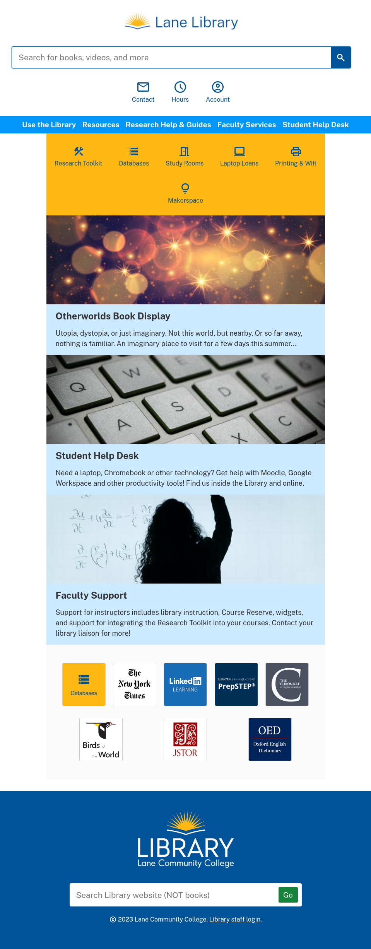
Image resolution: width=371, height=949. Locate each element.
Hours (180, 92)
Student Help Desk (315, 124)
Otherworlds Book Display (113, 316)
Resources (101, 124)
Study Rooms (184, 156)
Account (218, 92)
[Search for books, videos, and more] (177, 57)
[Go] (288, 895)
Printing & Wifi (295, 156)
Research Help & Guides (168, 124)
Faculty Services (246, 124)
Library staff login (234, 919)
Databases (134, 156)
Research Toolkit (79, 156)
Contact (143, 92)
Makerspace (185, 193)
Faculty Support (91, 595)
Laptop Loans (239, 156)
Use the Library (49, 124)
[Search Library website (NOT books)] (179, 895)
